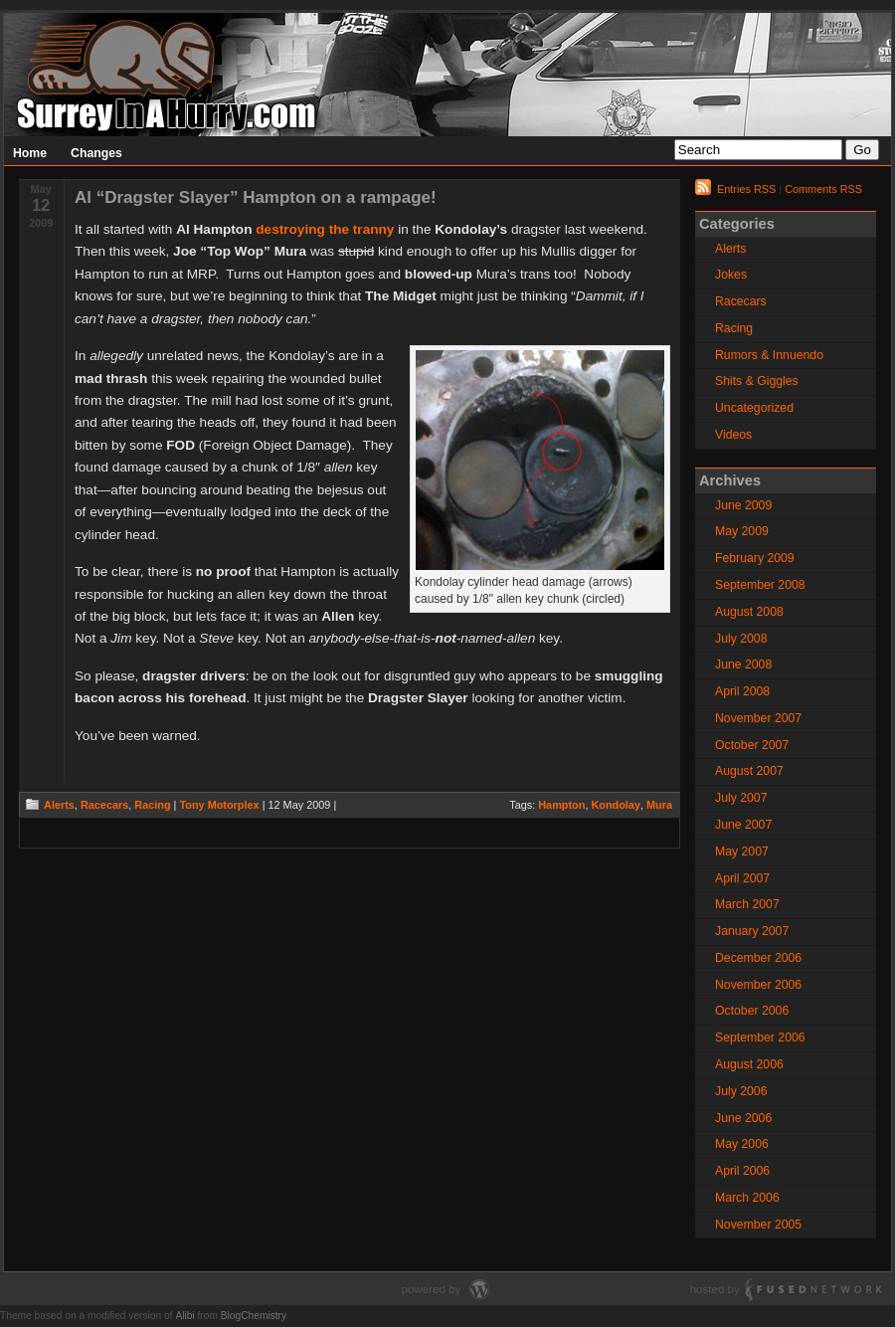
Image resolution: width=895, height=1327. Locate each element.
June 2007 (743, 825)
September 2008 (760, 585)
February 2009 (755, 558)
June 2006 (743, 1118)
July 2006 (741, 1091)
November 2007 (758, 718)
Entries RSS (746, 189)
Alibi (184, 1315)
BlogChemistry (253, 1315)
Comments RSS (823, 189)
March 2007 (747, 904)
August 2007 (749, 771)
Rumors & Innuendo (769, 355)
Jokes (731, 275)
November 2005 (758, 1225)
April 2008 (742, 691)
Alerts (59, 805)
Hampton (561, 805)
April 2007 (742, 878)
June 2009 (743, 505)
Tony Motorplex (219, 805)
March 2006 (747, 1198)
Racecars (104, 805)
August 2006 (749, 1064)
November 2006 (758, 985)
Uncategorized (754, 408)
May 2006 (742, 1144)
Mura (659, 805)
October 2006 (752, 1011)
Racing (152, 805)
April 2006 (742, 1171)
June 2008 (743, 664)
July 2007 (741, 798)
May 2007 (742, 851)
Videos (733, 435)
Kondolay (615, 805)
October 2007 (752, 745)
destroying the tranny (325, 229)
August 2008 (749, 612)
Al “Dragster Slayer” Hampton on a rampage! (256, 197)
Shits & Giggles (757, 381)
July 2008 (741, 639)
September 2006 (760, 1037)
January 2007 (752, 931)
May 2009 (742, 531)
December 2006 (758, 958)
